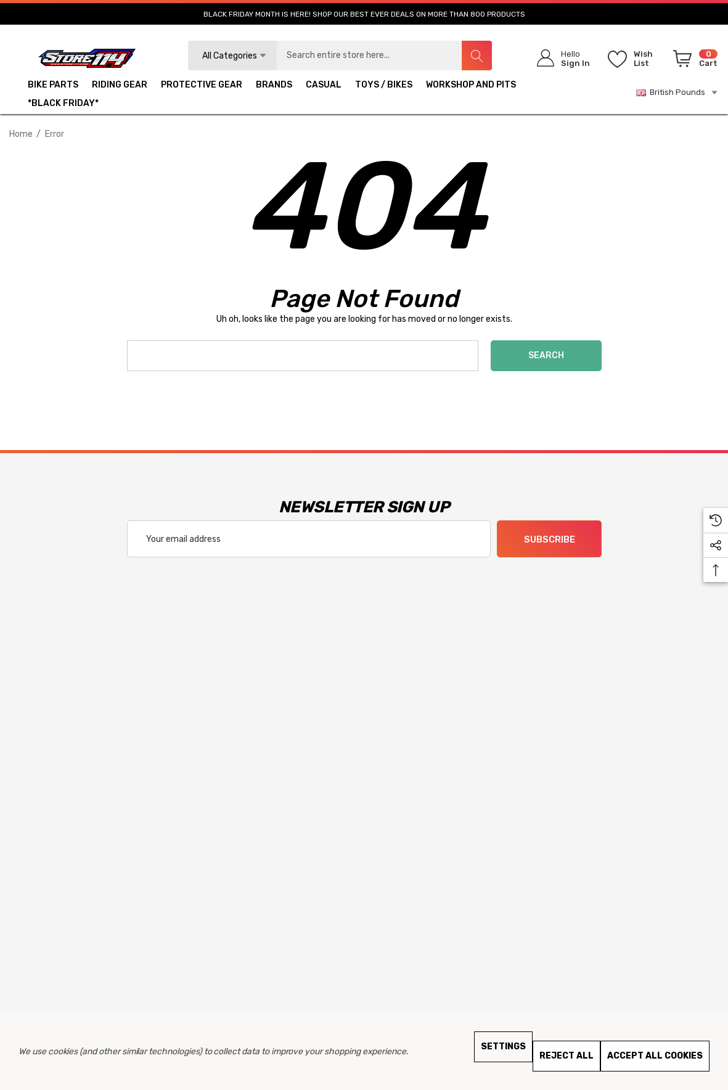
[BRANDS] (274, 86)
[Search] (476, 55)
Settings (503, 1046)
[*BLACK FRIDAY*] (63, 105)
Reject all (566, 1056)
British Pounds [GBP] (677, 92)
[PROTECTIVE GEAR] (201, 86)
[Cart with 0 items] (693, 61)
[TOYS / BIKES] (383, 86)
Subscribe (549, 539)
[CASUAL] (324, 86)
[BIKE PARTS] (53, 86)
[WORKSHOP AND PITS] (471, 86)
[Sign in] (559, 58)
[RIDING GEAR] (119, 86)
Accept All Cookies (655, 1056)
